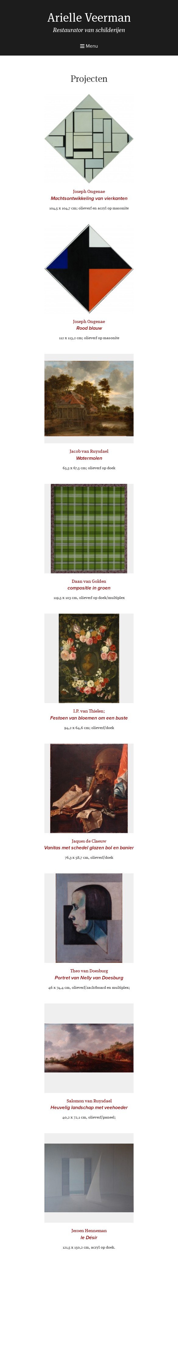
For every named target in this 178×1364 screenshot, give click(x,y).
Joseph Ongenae (89, 192)
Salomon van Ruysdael (89, 1101)
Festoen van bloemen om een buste (89, 718)
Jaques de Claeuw (89, 841)
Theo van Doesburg (89, 971)
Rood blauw (89, 328)
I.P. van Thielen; (89, 711)
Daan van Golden (89, 581)
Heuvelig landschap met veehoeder (89, 1108)
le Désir (89, 1238)
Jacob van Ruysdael (89, 451)
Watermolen (89, 458)
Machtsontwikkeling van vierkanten (89, 198)
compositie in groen (89, 588)
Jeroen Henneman (89, 1231)
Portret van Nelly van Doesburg (89, 978)
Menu (89, 46)
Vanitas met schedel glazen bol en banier (89, 848)
